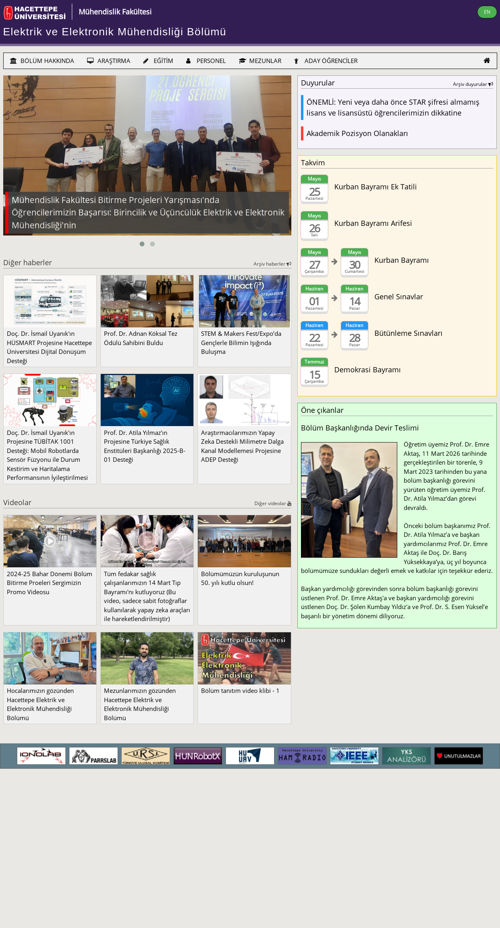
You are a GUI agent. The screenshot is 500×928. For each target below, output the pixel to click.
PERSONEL (206, 61)
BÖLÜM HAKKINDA (42, 61)
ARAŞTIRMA (108, 61)
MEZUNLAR (260, 61)
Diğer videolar (272, 503)
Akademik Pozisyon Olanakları (357, 133)
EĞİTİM (158, 61)
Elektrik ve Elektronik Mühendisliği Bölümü (115, 32)
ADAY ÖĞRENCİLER (326, 61)
